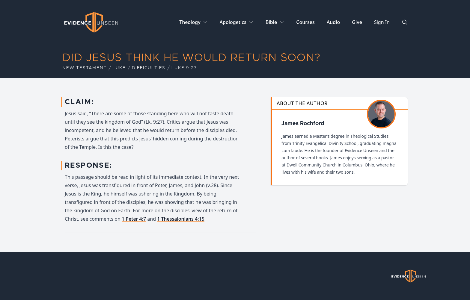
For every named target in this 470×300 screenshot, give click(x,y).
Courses (305, 22)
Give (357, 22)
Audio (333, 22)
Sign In (382, 22)
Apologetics (233, 22)
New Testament (84, 68)
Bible (271, 22)
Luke (119, 68)
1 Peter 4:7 (134, 219)
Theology (189, 22)
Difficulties (149, 68)
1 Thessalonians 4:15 (180, 219)
